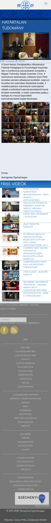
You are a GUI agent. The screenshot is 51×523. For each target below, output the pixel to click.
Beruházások (42, 506)
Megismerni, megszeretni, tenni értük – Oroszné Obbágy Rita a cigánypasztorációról (36, 286)
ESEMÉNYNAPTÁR (25, 375)
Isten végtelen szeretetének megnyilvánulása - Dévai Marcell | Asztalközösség (36, 195)
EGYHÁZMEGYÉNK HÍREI (25, 351)
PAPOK (25, 406)
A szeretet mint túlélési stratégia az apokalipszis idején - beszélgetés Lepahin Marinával (35, 253)
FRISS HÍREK (25, 347)
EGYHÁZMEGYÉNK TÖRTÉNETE (25, 395)
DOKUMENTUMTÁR (25, 442)
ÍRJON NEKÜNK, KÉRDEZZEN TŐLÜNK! (25, 481)
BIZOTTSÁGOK (25, 414)
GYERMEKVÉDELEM (25, 489)
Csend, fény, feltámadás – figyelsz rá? (35, 215)
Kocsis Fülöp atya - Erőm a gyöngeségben (35, 294)
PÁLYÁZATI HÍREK (25, 371)
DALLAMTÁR (25, 434)
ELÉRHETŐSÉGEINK (25, 478)
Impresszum (25, 515)
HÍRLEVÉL (25, 383)
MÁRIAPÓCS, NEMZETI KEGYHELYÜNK (25, 399)
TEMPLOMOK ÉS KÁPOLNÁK (25, 418)
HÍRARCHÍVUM (25, 379)
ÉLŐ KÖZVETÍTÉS (25, 446)
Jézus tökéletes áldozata (31, 225)
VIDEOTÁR (34, 305)
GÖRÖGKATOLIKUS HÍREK (25, 355)
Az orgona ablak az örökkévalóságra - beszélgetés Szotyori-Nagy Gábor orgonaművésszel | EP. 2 (35, 240)
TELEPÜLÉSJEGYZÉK (25, 422)
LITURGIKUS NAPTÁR (25, 458)
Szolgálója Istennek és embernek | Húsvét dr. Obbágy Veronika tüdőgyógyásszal (35, 207)
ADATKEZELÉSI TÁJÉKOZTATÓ (25, 485)
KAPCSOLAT (26, 469)
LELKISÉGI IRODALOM (25, 466)
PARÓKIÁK (25, 402)
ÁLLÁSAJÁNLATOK (25, 367)
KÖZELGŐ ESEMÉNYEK (25, 363)
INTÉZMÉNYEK (25, 410)
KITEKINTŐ (25, 359)
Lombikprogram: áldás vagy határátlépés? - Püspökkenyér (34, 265)
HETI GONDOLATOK (25, 462)
